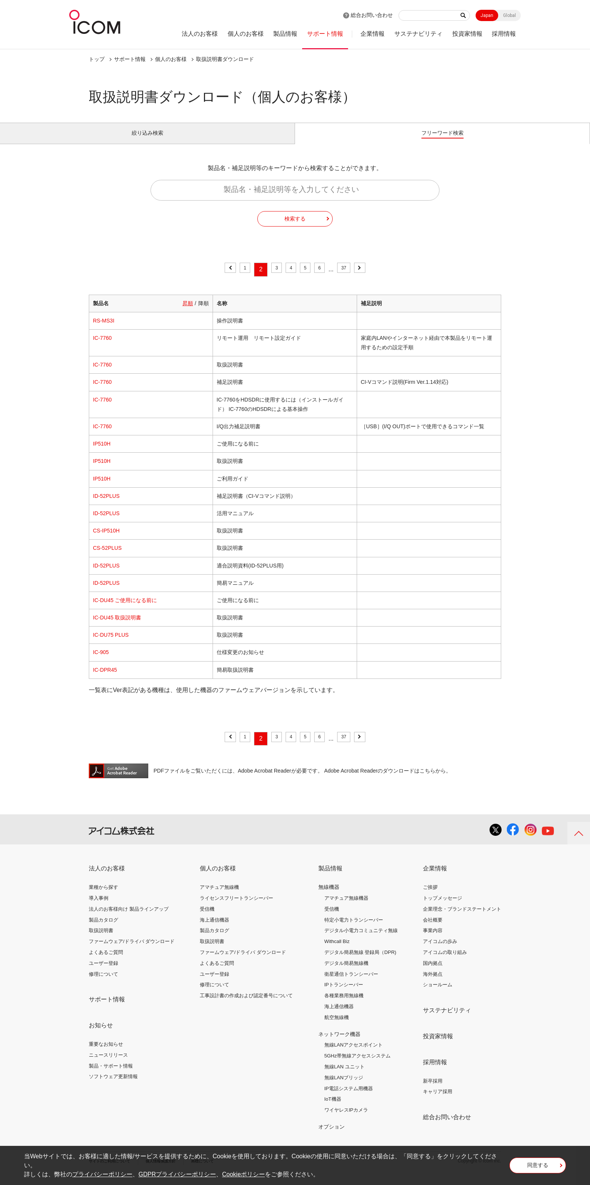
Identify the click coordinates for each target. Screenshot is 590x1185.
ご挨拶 (430, 896)
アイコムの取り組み (445, 961)
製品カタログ (103, 928)
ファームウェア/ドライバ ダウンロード (132, 950)
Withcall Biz (337, 950)
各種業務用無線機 (343, 1004)
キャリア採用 (437, 1100)
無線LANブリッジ (343, 1086)
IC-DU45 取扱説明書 (117, 626)
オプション (331, 1135)
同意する (537, 1168)
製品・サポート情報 (111, 1074)
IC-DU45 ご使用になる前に (125, 609)
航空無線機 (336, 1026)
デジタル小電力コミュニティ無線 (361, 939)
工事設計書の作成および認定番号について (246, 1004)
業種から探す (103, 896)
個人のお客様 (246, 33)
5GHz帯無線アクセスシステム (357, 1064)
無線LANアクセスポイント (353, 1053)
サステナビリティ (418, 33)
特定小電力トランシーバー (353, 928)
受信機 (207, 917)
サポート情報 (325, 33)
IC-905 (101, 661)
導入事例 (98, 907)
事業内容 (432, 939)
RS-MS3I (103, 329)
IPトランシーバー (343, 993)
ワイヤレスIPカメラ (346, 1118)
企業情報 (372, 33)
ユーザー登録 (103, 972)
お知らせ (101, 1034)
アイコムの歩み (440, 950)
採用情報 (504, 33)
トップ (97, 59)
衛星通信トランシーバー (351, 982)
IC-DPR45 (105, 678)
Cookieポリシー (243, 1174)
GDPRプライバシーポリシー (177, 1174)
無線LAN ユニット (344, 1075)
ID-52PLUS (106, 505)
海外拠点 (432, 982)
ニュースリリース (108, 1063)
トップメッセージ (442, 907)
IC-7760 (102, 347)
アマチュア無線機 (219, 896)
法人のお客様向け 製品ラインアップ (129, 917)
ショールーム (437, 993)
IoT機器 (332, 1107)
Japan (487, 15)
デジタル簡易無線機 (346, 972)
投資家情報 (467, 33)
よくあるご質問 (106, 961)
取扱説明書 (101, 939)
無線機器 (328, 896)
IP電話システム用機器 (348, 1097)
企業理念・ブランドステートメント (462, 917)
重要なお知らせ (106, 1053)
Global (509, 15)
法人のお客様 (200, 33)
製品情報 (285, 33)
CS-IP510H (106, 539)
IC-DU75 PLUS (111, 643)
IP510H (102, 452)
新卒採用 (432, 1089)
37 (351, 278)
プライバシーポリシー (102, 1174)
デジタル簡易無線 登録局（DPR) (360, 961)
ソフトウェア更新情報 (113, 1085)
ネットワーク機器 (339, 1042)
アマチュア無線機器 (346, 907)
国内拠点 (432, 972)
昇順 (187, 312)
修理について (103, 982)
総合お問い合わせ (372, 15)
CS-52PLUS (107, 557)
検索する (295, 227)
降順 (203, 312)
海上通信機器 (214, 928)
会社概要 (432, 928)
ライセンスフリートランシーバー (236, 907)
